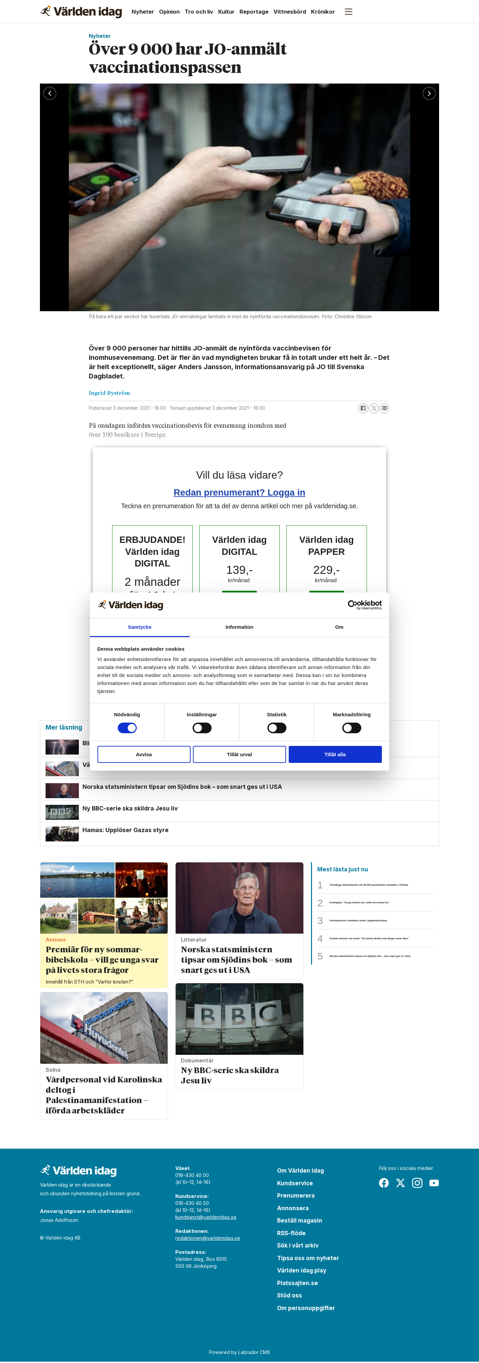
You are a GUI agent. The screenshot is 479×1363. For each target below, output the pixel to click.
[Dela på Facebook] (363, 408)
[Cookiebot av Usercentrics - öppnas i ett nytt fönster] (353, 605)
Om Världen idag (300, 1172)
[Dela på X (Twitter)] (374, 408)
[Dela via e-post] (385, 408)
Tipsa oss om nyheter (308, 1259)
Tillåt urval (239, 754)
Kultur (226, 11)
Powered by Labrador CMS (239, 1353)
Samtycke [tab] (140, 627)
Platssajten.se (297, 1284)
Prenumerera (296, 1197)
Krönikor (323, 11)
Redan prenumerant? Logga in (239, 492)
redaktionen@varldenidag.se (207, 1239)
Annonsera (293, 1209)
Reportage (254, 11)
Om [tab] (339, 627)
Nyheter (143, 11)
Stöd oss (289, 1296)
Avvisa (144, 754)
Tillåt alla (335, 754)
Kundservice (295, 1184)
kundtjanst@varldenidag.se (206, 1218)
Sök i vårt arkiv (298, 1247)
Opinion (169, 11)
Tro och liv (199, 11)
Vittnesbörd (289, 11)
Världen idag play (301, 1271)
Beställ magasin (299, 1222)
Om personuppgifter (306, 1309)
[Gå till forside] (81, 11)
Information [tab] (239, 627)
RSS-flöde (291, 1234)
